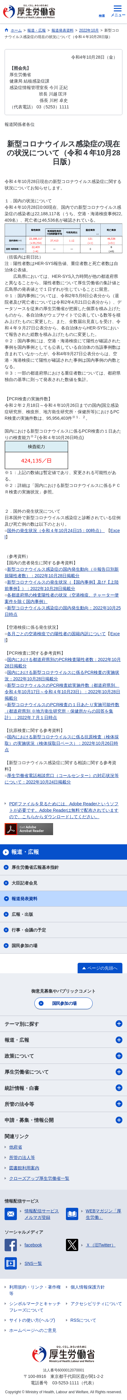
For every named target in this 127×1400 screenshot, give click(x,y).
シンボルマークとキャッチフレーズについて (35, 1306)
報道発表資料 (24, 898)
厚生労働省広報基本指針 (35, 867)
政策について (63, 1055)
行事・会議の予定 (29, 930)
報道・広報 (63, 1039)
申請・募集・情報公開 (63, 1120)
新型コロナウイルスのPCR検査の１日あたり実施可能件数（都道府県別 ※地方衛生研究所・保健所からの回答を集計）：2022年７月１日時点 (62, 711)
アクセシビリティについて (96, 1303)
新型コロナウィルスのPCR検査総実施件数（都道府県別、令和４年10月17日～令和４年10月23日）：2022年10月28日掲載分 (62, 692)
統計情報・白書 (63, 1087)
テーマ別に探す (63, 1023)
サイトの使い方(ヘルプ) (32, 1320)
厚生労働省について (63, 1071)
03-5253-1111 (65, 1382)
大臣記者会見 (24, 883)
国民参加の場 (24, 945)
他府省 (15, 1147)
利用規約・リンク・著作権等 (35, 1290)
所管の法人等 (22, 1157)
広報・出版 (22, 914)
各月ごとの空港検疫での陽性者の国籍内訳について (56, 633)
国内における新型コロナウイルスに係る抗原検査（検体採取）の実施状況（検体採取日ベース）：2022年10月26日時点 (62, 743)
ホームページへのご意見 (32, 1330)
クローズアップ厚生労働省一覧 (39, 1178)
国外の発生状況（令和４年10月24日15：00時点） (56, 530)
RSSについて (84, 1320)
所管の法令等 (63, 1103)
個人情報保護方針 (88, 1287)
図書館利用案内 (24, 1167)
